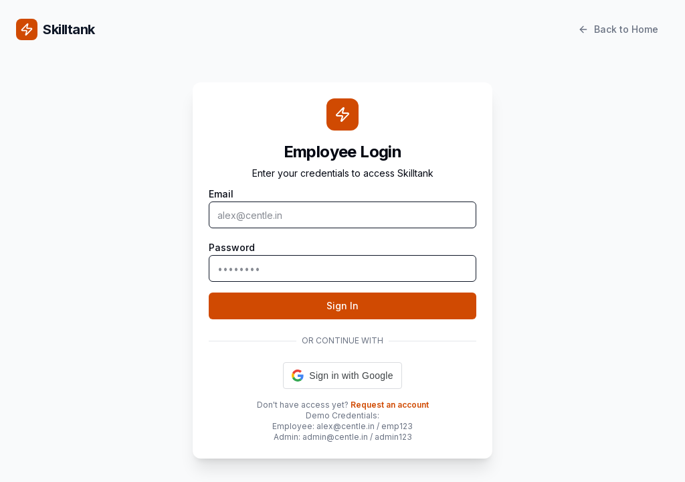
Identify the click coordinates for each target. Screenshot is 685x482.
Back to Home (618, 29)
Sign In (342, 305)
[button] (342, 375)
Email (221, 193)
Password (232, 247)
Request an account (390, 405)
